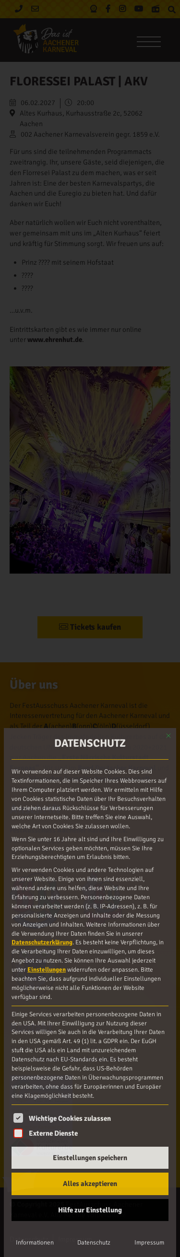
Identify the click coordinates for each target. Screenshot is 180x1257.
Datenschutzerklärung (42, 942)
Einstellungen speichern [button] (90, 1157)
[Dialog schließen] (168, 735)
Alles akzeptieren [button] (90, 1183)
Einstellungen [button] (46, 970)
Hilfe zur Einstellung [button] (90, 1210)
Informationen (35, 1242)
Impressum (149, 1242)
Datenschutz (93, 1242)
